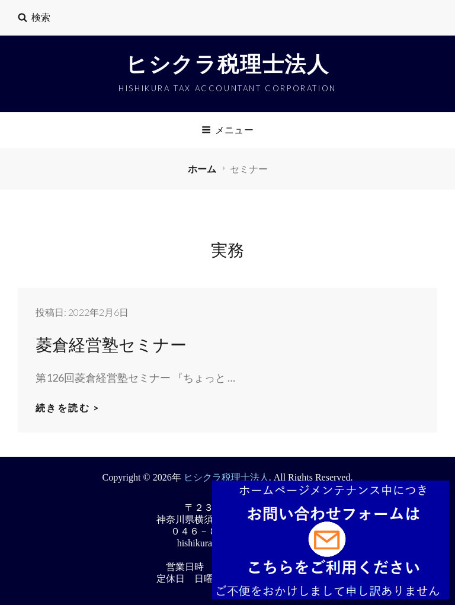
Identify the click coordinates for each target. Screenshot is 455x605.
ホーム (203, 168)
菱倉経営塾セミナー (111, 344)
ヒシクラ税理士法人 (227, 64)
